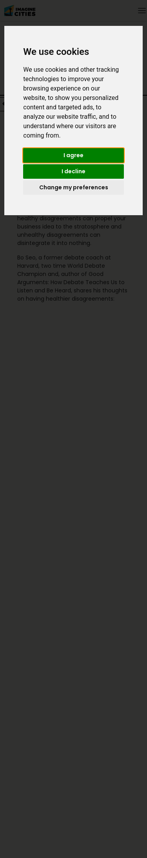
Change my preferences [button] (73, 187)
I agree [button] (73, 155)
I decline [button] (73, 171)
